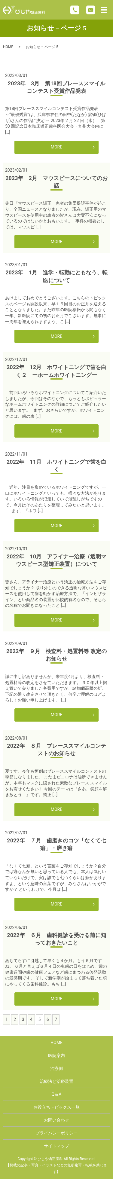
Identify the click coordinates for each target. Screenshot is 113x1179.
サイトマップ (56, 1146)
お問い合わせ (56, 1120)
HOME (8, 47)
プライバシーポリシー (56, 1133)
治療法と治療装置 (56, 1081)
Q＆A (57, 1094)
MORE (56, 147)
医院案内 (56, 1055)
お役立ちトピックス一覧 (56, 1107)
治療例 (56, 1068)
